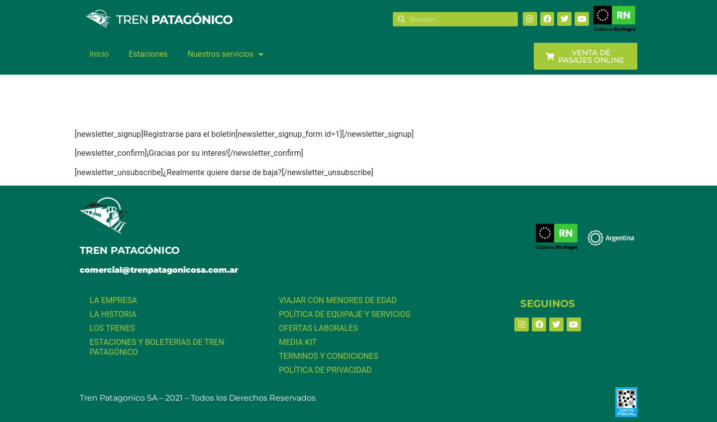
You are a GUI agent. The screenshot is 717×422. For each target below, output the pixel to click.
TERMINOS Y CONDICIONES (328, 356)
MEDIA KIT (298, 342)
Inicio (99, 54)
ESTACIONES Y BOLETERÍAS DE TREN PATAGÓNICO (157, 347)
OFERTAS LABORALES (318, 328)
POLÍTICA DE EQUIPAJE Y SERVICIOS (344, 314)
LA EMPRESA (113, 300)
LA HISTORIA (113, 314)
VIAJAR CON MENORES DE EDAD (338, 300)
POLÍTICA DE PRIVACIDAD (325, 370)
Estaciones (147, 54)
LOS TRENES (112, 328)
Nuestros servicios (225, 54)
